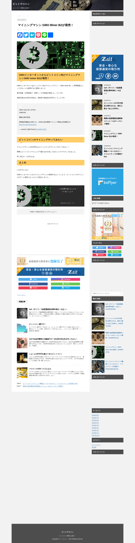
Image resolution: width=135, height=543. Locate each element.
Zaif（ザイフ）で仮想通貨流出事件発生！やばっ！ (48, 309)
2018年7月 (95, 418)
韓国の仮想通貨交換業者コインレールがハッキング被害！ (43, 386)
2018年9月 (95, 415)
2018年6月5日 (42, 129)
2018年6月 (95, 420)
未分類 (94, 447)
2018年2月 (95, 430)
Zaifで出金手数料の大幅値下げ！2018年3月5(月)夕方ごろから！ (53, 339)
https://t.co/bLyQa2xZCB (27, 124)
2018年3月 (95, 428)
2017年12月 (96, 435)
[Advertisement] (34, 239)
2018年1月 (95, 433)
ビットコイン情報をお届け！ (67, 536)
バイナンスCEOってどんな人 (40, 369)
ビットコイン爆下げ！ (37, 324)
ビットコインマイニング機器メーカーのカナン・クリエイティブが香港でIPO (50, 383)
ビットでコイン (21, 4)
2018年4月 (95, 425)
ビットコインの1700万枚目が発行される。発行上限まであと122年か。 (113, 105)
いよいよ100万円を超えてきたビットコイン (45, 354)
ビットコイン (21, 295)
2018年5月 (95, 423)
